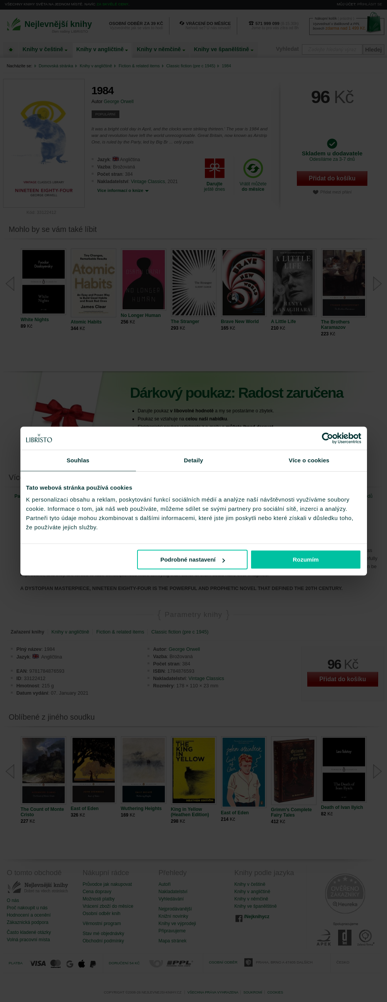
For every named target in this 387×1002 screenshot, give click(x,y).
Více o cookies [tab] (309, 460)
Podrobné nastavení (192, 559)
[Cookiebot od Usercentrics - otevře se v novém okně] (327, 438)
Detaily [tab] (193, 460)
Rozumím (306, 559)
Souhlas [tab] (78, 460)
